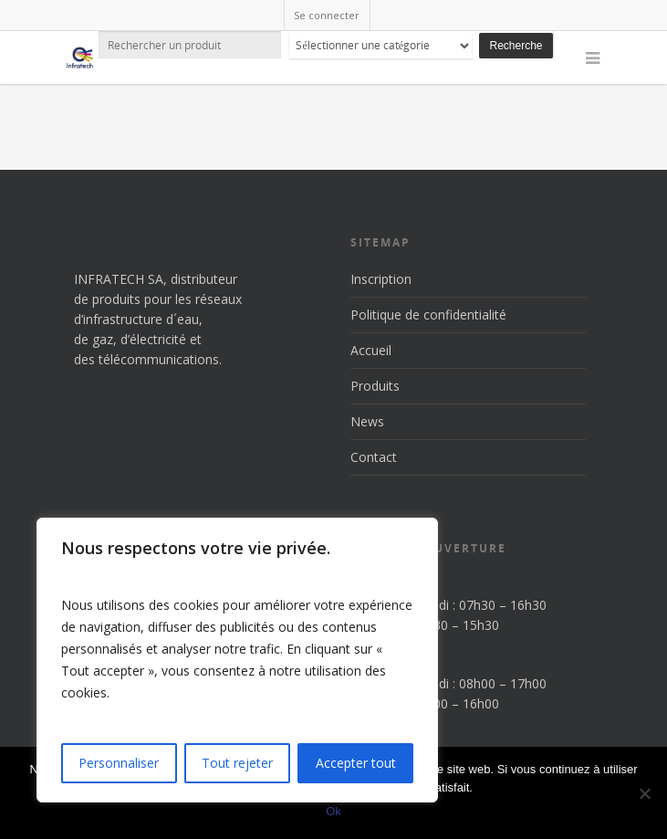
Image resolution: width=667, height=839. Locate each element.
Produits (375, 385)
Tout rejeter (237, 762)
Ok (333, 811)
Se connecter (327, 15)
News (367, 421)
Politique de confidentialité (428, 314)
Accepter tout (356, 762)
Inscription (381, 279)
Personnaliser (118, 762)
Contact (373, 457)
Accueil (370, 350)
